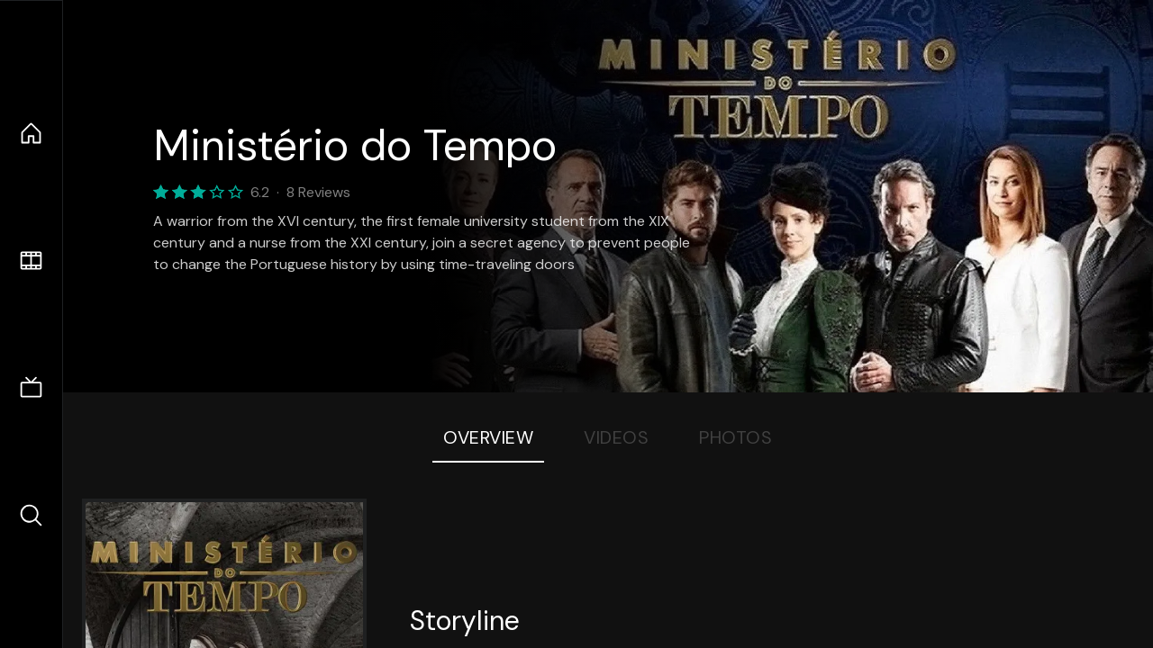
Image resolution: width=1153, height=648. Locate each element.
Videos (616, 437)
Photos (735, 437)
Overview (488, 437)
